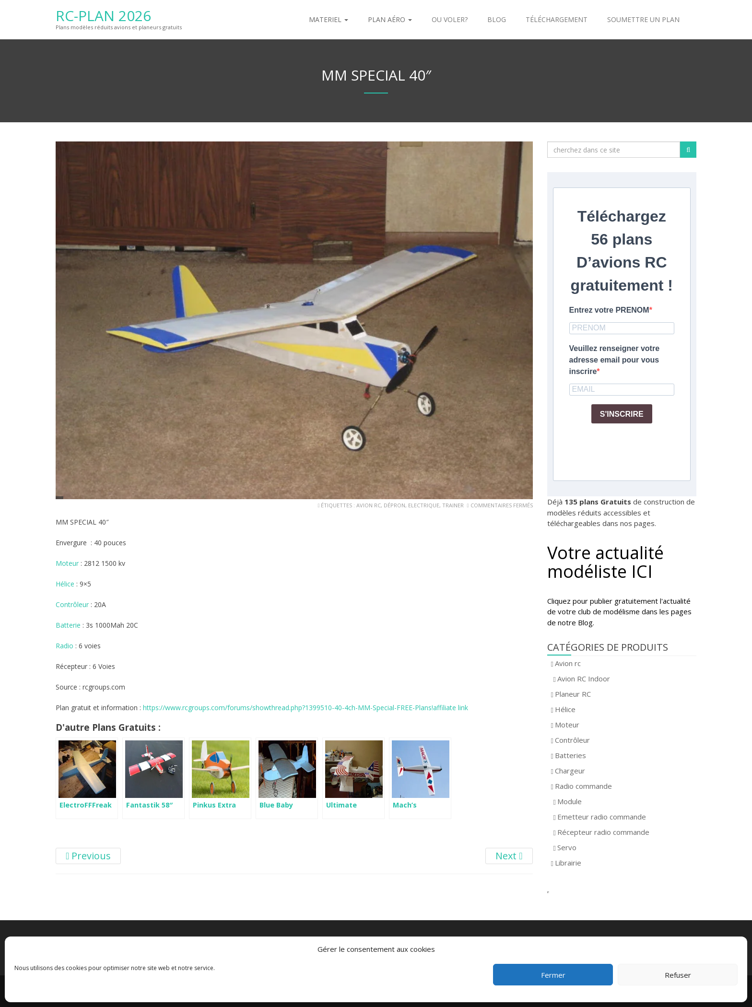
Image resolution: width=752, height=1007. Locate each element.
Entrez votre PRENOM (609, 310)
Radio (65, 645)
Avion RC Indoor (583, 678)
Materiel (328, 19)
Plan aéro (390, 19)
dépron (394, 505)
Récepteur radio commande (603, 832)
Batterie (69, 625)
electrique (423, 505)
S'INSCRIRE (622, 414)
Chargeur (570, 770)
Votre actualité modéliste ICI (605, 562)
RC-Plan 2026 (103, 15)
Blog (496, 19)
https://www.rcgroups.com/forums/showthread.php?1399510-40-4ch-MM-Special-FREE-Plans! (288, 707)
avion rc (368, 505)
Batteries (570, 755)
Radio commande (583, 786)
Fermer (553, 975)
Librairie (568, 862)
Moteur (68, 563)
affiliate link (450, 707)
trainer (453, 505)
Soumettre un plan (643, 19)
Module (569, 801)
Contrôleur (73, 604)
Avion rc (568, 663)
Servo (566, 847)
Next (508, 855)
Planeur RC (573, 694)
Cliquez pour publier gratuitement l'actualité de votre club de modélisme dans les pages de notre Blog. (619, 611)
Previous (88, 855)
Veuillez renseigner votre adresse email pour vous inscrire (614, 359)
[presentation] (642, 449)
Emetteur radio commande (601, 816)
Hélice (66, 583)
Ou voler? (450, 19)
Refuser (678, 975)
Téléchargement (557, 19)
